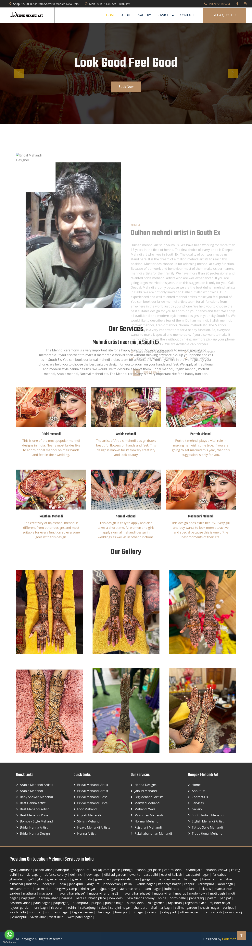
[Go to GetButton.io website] (9, 942)
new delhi (116, 898)
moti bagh (218, 893)
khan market (42, 888)
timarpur (122, 912)
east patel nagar (197, 874)
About (126, 15)
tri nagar (138, 912)
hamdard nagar (169, 879)
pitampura (81, 903)
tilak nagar (104, 912)
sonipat (229, 907)
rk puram (58, 907)
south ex (36, 912)
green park (103, 879)
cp (22, 874)
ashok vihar (44, 870)
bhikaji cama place (107, 870)
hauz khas (225, 879)
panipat (226, 898)
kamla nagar (146, 884)
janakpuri (76, 884)
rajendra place (196, 903)
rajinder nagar (220, 903)
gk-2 (40, 879)
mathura (30, 893)
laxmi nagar (153, 888)
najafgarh (28, 898)
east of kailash (172, 874)
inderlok (32, 884)
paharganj (197, 898)
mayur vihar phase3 (136, 893)
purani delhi (136, 903)
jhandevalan (112, 884)
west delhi (57, 917)
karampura (206, 884)
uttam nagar (189, 912)
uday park (170, 912)
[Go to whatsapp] (9, 935)
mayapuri (46, 893)
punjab (96, 903)
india (63, 884)
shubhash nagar (57, 912)
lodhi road (172, 888)
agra (13, 870)
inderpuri (49, 884)
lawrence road (130, 888)
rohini (72, 907)
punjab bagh (114, 903)
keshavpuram (19, 888)
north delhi (178, 898)
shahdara (140, 907)
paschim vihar (20, 903)
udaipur (153, 912)
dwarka (135, 874)
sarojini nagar (120, 907)
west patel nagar (80, 917)
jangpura (93, 884)
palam (212, 898)
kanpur (189, 884)
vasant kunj (233, 912)
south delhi (18, 912)
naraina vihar (49, 898)
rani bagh (41, 907)
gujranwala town (127, 879)
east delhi (151, 874)
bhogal (128, 870)
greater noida (82, 879)
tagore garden (83, 912)
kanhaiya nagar (169, 884)
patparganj (61, 903)
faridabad (219, 874)
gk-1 (31, 879)
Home (111, 15)
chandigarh (194, 870)
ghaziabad (17, 879)
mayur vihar (163, 893)
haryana (208, 879)
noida (162, 898)
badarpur (62, 870)
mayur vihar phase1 (71, 893)
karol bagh (225, 884)
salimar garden (186, 907)
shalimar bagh (161, 907)
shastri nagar (210, 907)
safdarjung (88, 907)
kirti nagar (88, 888)
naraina (67, 898)
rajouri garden (20, 907)
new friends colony (141, 898)
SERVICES (163, 15)
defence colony (56, 874)
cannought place (149, 870)
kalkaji (129, 884)
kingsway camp (66, 888)
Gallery (144, 15)
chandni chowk (217, 870)
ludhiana (189, 888)
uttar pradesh (212, 912)
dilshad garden (115, 874)
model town (198, 893)
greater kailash (58, 879)
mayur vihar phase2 (104, 893)
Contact (187, 15)
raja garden (156, 903)
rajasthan (175, 903)
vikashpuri (20, 917)
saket (103, 907)
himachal (16, 884)
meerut (181, 893)
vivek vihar (39, 917)
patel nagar (42, 903)
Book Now (126, 86)
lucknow (205, 888)
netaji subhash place (91, 898)
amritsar (25, 870)
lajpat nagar (108, 888)
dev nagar (94, 874)
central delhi (173, 870)
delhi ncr (77, 874)
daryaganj (34, 874)
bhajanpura (81, 870)
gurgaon (148, 879)
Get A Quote (225, 15)
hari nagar (192, 879)
